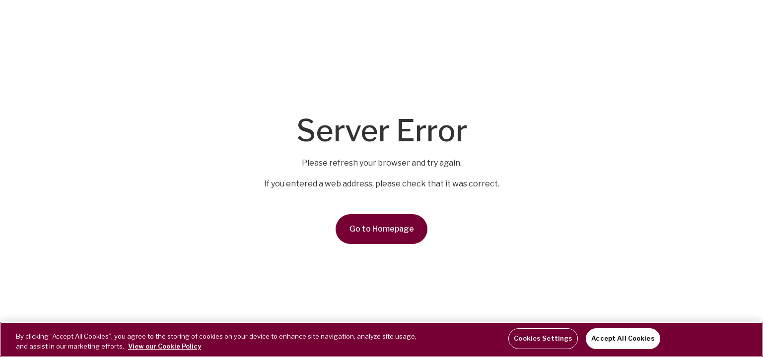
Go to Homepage (381, 229)
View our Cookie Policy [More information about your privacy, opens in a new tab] (164, 346)
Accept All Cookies (622, 338)
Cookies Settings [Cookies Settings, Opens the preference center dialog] (543, 338)
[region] (381, 339)
